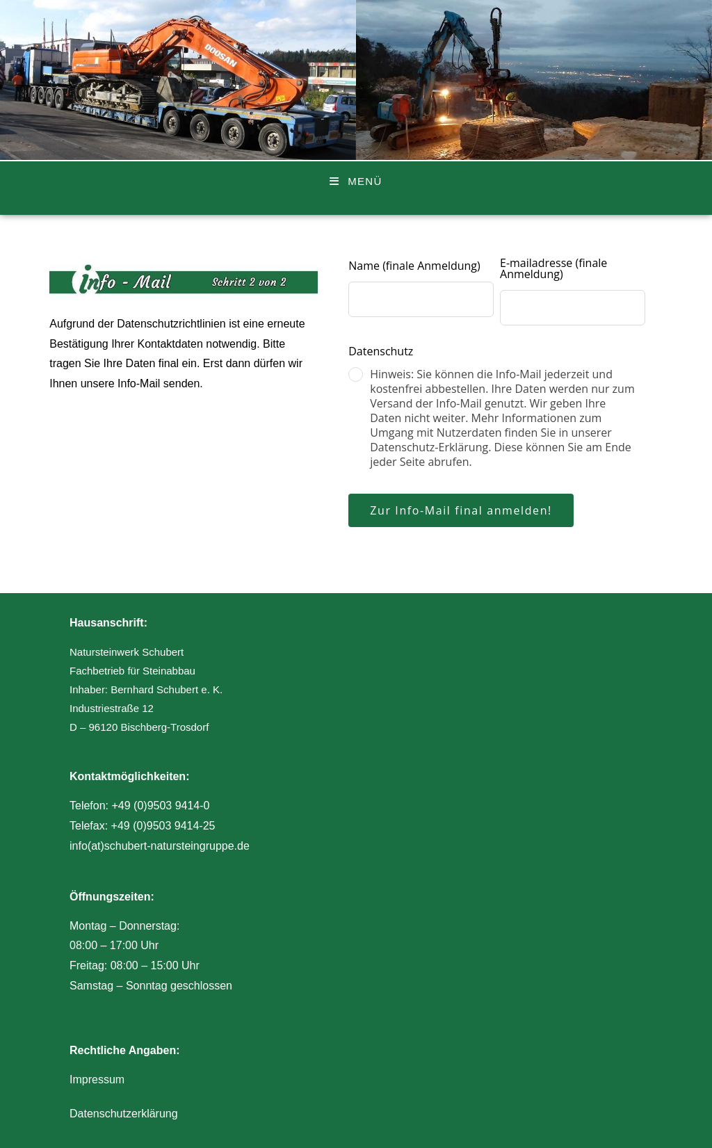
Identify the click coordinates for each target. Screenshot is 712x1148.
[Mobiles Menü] (356, 181)
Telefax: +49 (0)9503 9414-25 (142, 826)
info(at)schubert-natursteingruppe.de (160, 846)
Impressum (97, 1079)
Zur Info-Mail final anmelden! (461, 510)
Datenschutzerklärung (124, 1113)
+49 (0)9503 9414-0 (160, 805)
